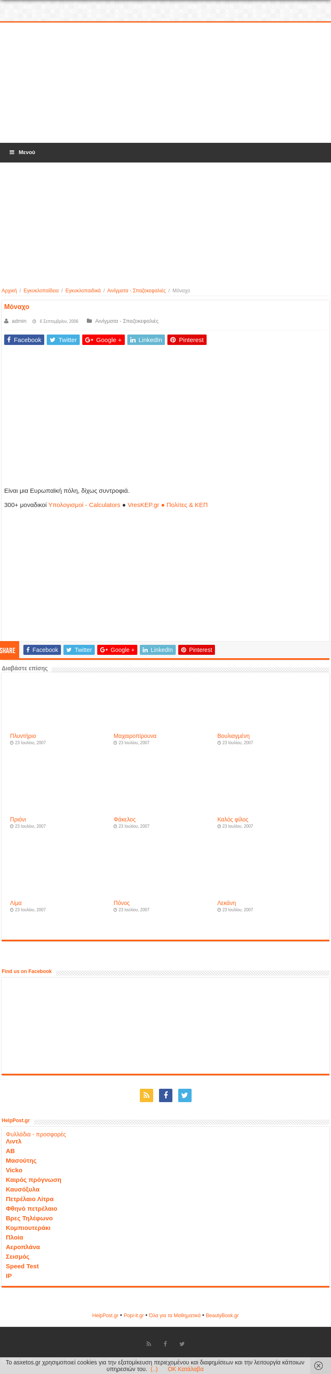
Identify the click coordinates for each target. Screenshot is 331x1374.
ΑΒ (10, 1150)
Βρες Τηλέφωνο (29, 1218)
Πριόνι (18, 819)
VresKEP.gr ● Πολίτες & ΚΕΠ (168, 504)
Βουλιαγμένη (233, 736)
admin (19, 321)
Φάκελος (125, 819)
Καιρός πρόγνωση (33, 1179)
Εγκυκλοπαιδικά (83, 291)
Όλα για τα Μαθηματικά (175, 1315)
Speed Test (22, 1266)
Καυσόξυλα (23, 1189)
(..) (154, 1369)
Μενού (21, 152)
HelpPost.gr (105, 1315)
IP (9, 1275)
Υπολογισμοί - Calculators (84, 504)
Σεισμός (18, 1256)
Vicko (14, 1170)
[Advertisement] (166, 83)
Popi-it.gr (134, 1315)
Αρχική (9, 291)
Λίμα (16, 903)
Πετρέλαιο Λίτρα (29, 1198)
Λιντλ (14, 1141)
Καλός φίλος (232, 819)
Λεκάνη (226, 903)
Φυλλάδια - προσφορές (36, 1134)
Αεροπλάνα (23, 1246)
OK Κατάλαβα (186, 1369)
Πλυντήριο (23, 736)
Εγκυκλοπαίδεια (40, 291)
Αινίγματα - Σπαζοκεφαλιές (136, 291)
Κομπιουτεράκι (28, 1227)
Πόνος (122, 903)
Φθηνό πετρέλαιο (31, 1208)
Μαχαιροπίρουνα (135, 736)
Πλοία (14, 1237)
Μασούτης (21, 1160)
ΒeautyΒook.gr (222, 1315)
